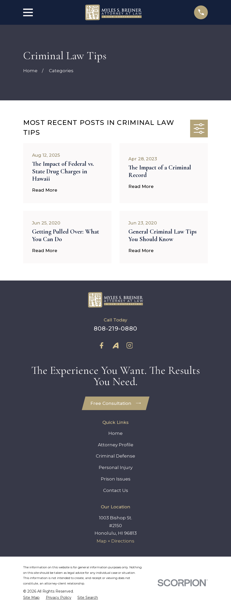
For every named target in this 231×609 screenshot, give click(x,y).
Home (115, 433)
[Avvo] (116, 345)
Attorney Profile (115, 444)
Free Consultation (115, 403)
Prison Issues (115, 479)
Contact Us (115, 490)
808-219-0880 (115, 328)
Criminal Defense (115, 456)
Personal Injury (116, 467)
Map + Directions (115, 541)
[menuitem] (31, 598)
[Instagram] (130, 345)
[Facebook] (101, 345)
